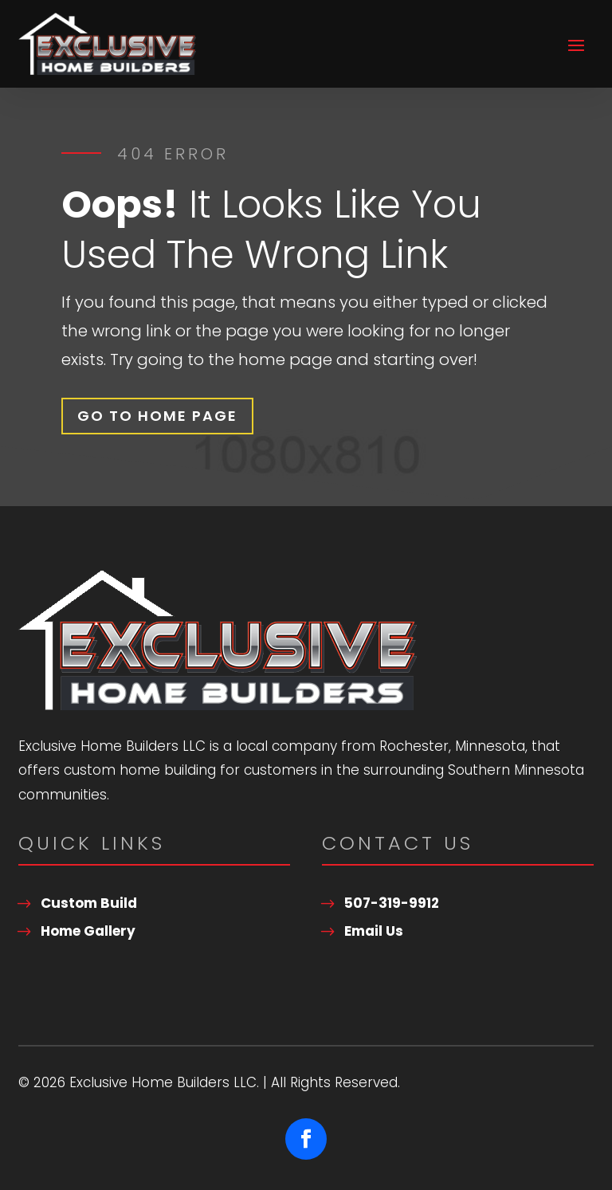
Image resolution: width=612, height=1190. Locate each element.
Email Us (373, 931)
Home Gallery (88, 931)
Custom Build (89, 903)
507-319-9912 (391, 903)
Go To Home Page (157, 416)
